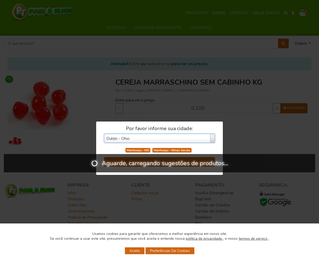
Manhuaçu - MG (138, 150)
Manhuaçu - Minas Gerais (172, 150)
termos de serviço (253, 238)
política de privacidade (204, 238)
